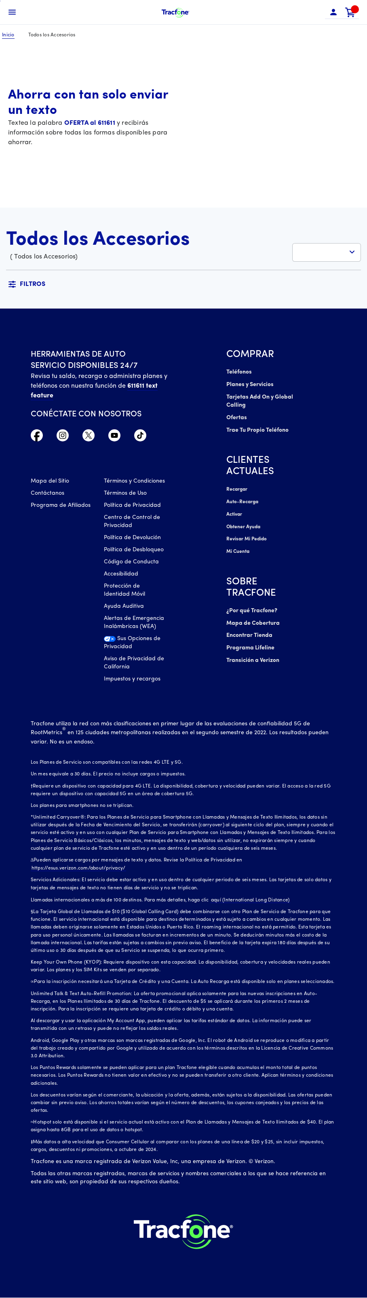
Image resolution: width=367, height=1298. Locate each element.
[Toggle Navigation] (12, 12)
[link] (350, 12)
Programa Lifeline (250, 644)
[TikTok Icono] (140, 437)
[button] (333, 12)
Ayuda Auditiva (124, 607)
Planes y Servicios (249, 384)
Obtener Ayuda (243, 524)
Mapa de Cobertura (253, 619)
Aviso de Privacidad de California (134, 663)
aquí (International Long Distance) (249, 900)
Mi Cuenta (237, 548)
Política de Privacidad (132, 506)
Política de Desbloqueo (134, 550)
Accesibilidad (121, 574)
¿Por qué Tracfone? (252, 607)
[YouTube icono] (114, 437)
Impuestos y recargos (132, 679)
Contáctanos (47, 494)
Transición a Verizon (252, 656)
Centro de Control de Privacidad (132, 522)
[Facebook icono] (37, 437)
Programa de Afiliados (61, 506)
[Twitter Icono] (88, 437)
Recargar (236, 487)
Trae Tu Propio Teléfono (257, 429)
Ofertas (236, 417)
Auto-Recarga (242, 500)
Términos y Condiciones (134, 482)
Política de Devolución (132, 538)
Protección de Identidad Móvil (124, 591)
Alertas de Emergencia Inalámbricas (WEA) (134, 623)
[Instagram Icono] (63, 437)
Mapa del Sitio (50, 482)
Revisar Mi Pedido (246, 536)
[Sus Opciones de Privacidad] (134, 645)
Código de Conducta (131, 562)
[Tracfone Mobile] (175, 12)
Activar (234, 512)
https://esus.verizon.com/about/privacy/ (78, 868)
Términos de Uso (125, 494)
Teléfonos (238, 372)
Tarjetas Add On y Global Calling (259, 400)
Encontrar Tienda (249, 631)
